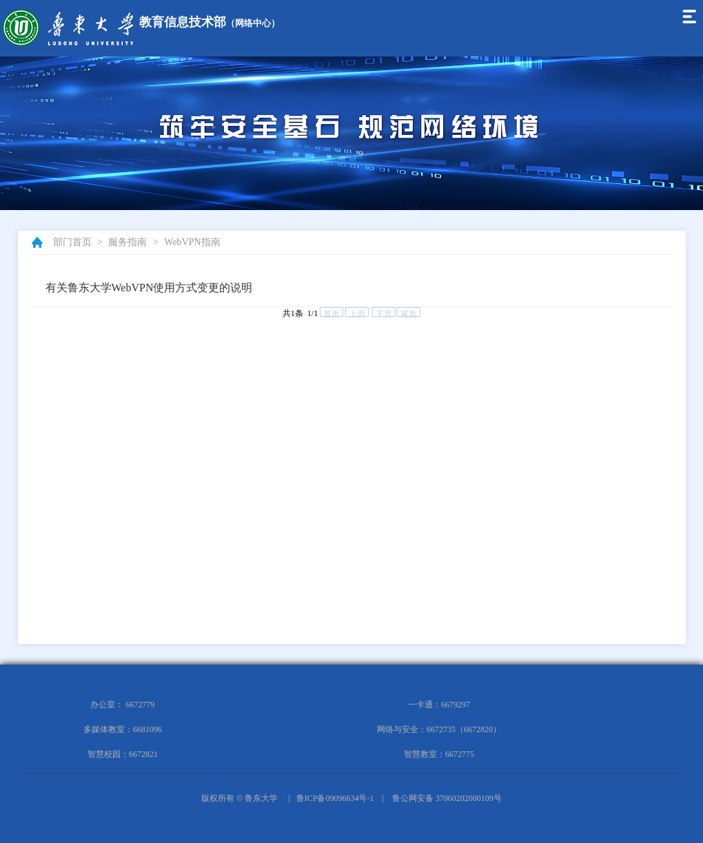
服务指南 (127, 242)
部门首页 (72, 242)
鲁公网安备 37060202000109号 (447, 798)
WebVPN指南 (192, 242)
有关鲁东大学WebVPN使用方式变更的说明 (149, 287)
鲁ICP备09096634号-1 (335, 798)
